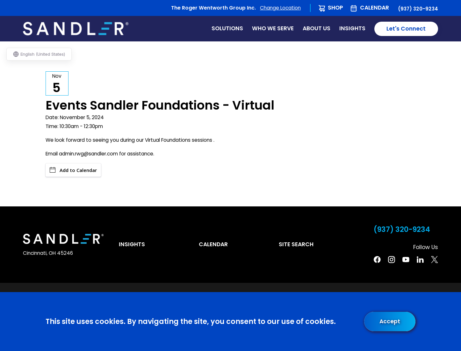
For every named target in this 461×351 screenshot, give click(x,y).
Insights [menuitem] (352, 28)
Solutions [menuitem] (227, 28)
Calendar (374, 7)
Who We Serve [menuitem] (273, 28)
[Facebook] (377, 259)
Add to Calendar (73, 170)
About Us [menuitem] (316, 28)
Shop (335, 7)
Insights (132, 244)
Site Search (296, 244)
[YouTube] (405, 259)
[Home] (75, 28)
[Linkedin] (420, 259)
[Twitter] (434, 259)
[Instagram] (391, 259)
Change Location (280, 7)
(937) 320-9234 (418, 8)
